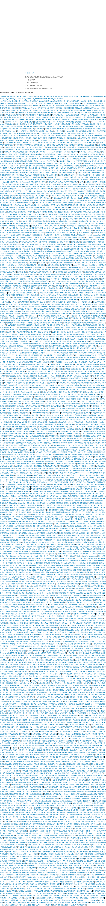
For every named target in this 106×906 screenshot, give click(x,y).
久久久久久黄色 (40, 290)
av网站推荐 (81, 464)
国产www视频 (35, 678)
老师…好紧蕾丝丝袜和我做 (95, 537)
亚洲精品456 (100, 385)
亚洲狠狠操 (98, 135)
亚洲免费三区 (34, 731)
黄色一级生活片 (97, 189)
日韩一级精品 (39, 103)
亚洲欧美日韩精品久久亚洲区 (25, 588)
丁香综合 (3, 729)
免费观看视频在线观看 (29, 422)
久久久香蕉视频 (85, 584)
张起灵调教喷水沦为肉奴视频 (74, 129)
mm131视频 (16, 223)
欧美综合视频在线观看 (45, 524)
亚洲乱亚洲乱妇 (51, 464)
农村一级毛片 (25, 387)
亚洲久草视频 (77, 286)
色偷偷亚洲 (72, 339)
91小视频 (20, 623)
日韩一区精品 (4, 858)
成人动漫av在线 (78, 371)
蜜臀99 (22, 311)
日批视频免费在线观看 (12, 581)
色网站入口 (79, 108)
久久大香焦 (29, 549)
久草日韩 (102, 299)
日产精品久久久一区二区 (26, 655)
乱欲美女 (16, 129)
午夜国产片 (19, 808)
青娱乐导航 (66, 496)
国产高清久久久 (97, 628)
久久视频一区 (85, 115)
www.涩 (41, 634)
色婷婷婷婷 (95, 498)
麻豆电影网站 (14, 343)
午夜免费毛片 (95, 729)
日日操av (16, 228)
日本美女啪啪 (100, 877)
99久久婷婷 (37, 392)
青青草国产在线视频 (45, 498)
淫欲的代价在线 (22, 459)
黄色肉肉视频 (22, 263)
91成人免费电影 (75, 798)
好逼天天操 (67, 103)
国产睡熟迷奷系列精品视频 (52, 112)
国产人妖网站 (63, 223)
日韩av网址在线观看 (63, 239)
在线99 (66, 597)
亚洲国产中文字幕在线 (65, 736)
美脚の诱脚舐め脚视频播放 (22, 286)
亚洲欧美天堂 (35, 295)
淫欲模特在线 (52, 736)
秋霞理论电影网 (29, 674)
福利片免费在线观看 (66, 297)
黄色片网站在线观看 (54, 135)
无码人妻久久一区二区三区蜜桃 (13, 535)
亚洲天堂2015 (26, 821)
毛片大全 (24, 581)
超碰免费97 (29, 634)
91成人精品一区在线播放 (91, 212)
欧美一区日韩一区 (79, 888)
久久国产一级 (37, 628)
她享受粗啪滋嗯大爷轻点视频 (61, 484)
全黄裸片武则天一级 (94, 133)
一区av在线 (29, 667)
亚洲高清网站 (28, 163)
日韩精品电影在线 (71, 327)
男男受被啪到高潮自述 (84, 380)
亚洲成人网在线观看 (89, 318)
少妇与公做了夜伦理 (44, 332)
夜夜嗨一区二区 (76, 399)
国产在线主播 (57, 362)
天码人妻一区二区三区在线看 (67, 380)
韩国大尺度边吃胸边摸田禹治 (37, 135)
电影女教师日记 (90, 884)
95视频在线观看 (38, 517)
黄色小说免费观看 (33, 269)
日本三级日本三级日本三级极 (28, 468)
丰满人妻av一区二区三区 (73, 477)
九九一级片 (35, 450)
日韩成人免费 (81, 789)
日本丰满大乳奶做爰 (18, 390)
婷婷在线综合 (58, 745)
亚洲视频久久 (78, 274)
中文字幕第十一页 (10, 766)
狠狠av (64, 135)
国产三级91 (56, 570)
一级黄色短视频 (16, 722)
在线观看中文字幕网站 (38, 182)
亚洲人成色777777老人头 (69, 450)
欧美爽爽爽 (95, 584)
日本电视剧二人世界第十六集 (85, 175)
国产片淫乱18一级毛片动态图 (37, 258)
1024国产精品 (61, 154)
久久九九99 (71, 805)
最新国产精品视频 (81, 886)
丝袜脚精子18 (21, 269)
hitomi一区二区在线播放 (74, 325)
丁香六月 (81, 392)
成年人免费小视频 (81, 149)
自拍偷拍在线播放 (20, 815)
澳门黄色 (11, 267)
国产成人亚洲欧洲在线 (88, 267)
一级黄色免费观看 (19, 380)
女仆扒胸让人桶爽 (89, 491)
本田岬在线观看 (34, 743)
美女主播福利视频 (42, 761)
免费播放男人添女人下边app (90, 283)
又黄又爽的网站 (19, 634)
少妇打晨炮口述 (79, 551)
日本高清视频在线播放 (21, 671)
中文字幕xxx (88, 833)
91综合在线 (43, 293)
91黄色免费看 (41, 805)
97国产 (2, 145)
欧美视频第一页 (25, 341)
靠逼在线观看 (51, 567)
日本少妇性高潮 (85, 496)
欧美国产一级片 (46, 711)
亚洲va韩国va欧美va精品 (91, 369)
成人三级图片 (49, 124)
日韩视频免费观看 (41, 179)
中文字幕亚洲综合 (6, 357)
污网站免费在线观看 (42, 339)
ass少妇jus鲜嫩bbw (36, 671)
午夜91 (74, 228)
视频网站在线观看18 (45, 256)
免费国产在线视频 (73, 584)
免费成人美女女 (81, 544)
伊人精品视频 (97, 219)
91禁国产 (98, 193)
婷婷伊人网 (97, 320)
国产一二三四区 (19, 757)
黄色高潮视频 (50, 512)
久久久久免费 (83, 223)
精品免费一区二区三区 (95, 503)
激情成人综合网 (5, 496)
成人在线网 (99, 459)
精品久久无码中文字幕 (86, 567)
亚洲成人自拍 (21, 293)
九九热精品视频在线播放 (89, 260)
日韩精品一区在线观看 (53, 637)
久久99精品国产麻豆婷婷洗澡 (70, 413)
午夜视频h (23, 279)
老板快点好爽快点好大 (11, 438)
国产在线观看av (24, 251)
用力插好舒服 (25, 618)
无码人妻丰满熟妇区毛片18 (47, 669)
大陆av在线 (6, 653)
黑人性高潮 (71, 724)
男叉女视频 (42, 664)
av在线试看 (100, 242)
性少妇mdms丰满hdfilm (52, 634)
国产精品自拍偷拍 (6, 551)
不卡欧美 (53, 554)
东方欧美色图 (91, 427)
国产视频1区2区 (23, 447)
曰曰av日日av (31, 503)
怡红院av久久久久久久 (89, 821)
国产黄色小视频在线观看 (87, 611)
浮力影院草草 (59, 667)
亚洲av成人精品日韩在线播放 (40, 544)
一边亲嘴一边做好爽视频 (62, 235)
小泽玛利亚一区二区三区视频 (41, 821)
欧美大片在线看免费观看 (89, 249)
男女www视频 (21, 112)
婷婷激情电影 (101, 124)
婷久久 (44, 473)
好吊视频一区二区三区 (82, 122)
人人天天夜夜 (51, 503)
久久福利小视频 (59, 244)
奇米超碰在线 (35, 373)
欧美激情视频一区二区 (88, 436)
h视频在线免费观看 (90, 323)
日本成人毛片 (89, 392)
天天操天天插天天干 (70, 163)
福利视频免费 (85, 413)
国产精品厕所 (31, 410)
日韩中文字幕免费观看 (58, 544)
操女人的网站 (76, 466)
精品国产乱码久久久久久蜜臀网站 (29, 209)
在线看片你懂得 (99, 757)
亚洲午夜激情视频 (69, 440)
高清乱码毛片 (91, 482)
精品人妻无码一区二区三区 (31, 235)
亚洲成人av (47, 888)
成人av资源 (60, 205)
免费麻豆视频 (41, 838)
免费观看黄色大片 (83, 221)
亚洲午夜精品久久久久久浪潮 (61, 237)
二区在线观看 (101, 318)
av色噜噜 (30, 590)
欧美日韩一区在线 (34, 558)
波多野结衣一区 (95, 286)
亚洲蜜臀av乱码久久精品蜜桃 (29, 253)
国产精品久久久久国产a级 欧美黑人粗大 (60, 117)
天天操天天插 (83, 177)
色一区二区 (99, 614)
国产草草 (103, 498)
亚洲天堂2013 (82, 327)
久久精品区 (9, 634)
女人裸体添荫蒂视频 (43, 159)
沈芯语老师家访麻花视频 (84, 507)
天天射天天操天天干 (61, 401)
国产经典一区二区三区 (74, 376)
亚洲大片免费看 (93, 669)
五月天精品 (26, 288)
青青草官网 (29, 207)
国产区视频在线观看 (18, 274)
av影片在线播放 (68, 126)
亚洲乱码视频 (75, 383)
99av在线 (88, 168)
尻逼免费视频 (11, 184)
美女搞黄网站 (14, 173)
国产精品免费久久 (23, 131)
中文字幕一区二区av (85, 200)
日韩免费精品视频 (66, 595)
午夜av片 (70, 888)
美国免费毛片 (25, 450)
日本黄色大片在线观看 (67, 817)
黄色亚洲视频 (54, 754)
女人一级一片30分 (33, 556)
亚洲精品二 (19, 466)
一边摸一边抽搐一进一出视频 (94, 334)
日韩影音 (8, 489)
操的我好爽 (87, 805)
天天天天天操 (51, 152)
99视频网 (11, 119)
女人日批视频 (65, 313)
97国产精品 (39, 519)
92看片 (55, 318)
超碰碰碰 (52, 648)
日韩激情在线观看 (53, 510)
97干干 (43, 798)
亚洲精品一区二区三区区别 (65, 108)
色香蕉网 (14, 468)
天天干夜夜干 (84, 521)
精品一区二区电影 (94, 161)
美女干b (52, 108)
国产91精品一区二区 (47, 269)
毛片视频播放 (86, 376)
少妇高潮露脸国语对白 (13, 233)
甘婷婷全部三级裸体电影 (92, 648)
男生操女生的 (77, 320)
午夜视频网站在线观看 (51, 166)
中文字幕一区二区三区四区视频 (71, 681)
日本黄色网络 (14, 473)
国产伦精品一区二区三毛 (63, 253)
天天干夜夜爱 (15, 387)
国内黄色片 (52, 422)
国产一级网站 (79, 355)
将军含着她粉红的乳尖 (7, 588)
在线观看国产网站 (19, 138)
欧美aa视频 (43, 101)
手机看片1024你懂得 (9, 269)
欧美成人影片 (51, 824)
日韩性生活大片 (93, 394)
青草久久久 (13, 565)
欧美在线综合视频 (20, 420)
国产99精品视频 (65, 655)
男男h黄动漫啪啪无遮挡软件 (82, 572)
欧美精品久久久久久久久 (58, 142)
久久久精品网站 (91, 752)
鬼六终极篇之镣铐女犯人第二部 (61, 159)
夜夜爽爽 (8, 223)
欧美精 (93, 533)
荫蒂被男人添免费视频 (31, 535)
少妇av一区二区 (36, 893)
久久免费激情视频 (100, 736)
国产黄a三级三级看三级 (87, 401)
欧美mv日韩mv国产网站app (90, 824)
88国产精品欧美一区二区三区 (62, 184)
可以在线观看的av (56, 283)
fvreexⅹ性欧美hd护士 (88, 343)
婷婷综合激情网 (77, 454)
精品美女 (86, 399)
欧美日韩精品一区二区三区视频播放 (22, 126)
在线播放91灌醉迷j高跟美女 (14, 219)
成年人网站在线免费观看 (51, 149)
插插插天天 (82, 715)
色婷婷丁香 (39, 540)
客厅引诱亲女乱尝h (14, 664)
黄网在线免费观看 (16, 249)
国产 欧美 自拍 (73, 193)
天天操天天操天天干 (70, 200)
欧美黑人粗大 (75, 496)
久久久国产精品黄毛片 (71, 209)
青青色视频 (14, 500)
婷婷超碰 (81, 858)
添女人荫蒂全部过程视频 (84, 131)
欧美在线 (32, 597)
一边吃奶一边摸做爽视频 (48, 447)
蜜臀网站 (13, 477)
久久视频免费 (49, 371)
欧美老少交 (68, 503)
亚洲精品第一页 (76, 318)
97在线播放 (53, 380)
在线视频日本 (76, 773)
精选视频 (18, 105)
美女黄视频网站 (36, 734)
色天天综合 (47, 304)
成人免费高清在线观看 (18, 877)
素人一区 (89, 263)
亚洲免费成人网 (79, 385)
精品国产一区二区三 (77, 731)
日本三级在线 (24, 718)
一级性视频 (4, 177)
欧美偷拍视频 (58, 320)
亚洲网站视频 (39, 129)
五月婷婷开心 (73, 191)
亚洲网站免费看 (74, 140)
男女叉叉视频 (31, 443)
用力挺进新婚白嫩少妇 (70, 641)
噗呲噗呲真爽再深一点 (86, 290)
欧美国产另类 (17, 288)
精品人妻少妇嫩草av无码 (8, 336)
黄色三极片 (72, 905)
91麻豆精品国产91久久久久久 (39, 641)
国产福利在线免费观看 (47, 189)
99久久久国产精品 (40, 110)
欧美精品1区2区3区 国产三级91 (66, 251)
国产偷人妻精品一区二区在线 (9, 313)
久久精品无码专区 (65, 614)
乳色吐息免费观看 (22, 230)
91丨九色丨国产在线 (42, 156)
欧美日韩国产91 (66, 304)
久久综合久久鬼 (75, 431)
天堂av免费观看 (62, 295)
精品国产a (41, 233)
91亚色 (12, 778)
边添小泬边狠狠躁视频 (89, 103)
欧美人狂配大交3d (10, 514)
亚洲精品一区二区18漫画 (79, 179)
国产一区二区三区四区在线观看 (18, 641)
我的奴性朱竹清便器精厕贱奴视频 (58, 346)
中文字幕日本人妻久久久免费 (15, 754)
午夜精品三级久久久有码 (35, 773)
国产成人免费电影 (32, 406)
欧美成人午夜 (52, 258)
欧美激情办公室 (57, 323)
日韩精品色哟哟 (33, 279)
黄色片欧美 (94, 198)
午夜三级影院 (24, 313)
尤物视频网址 (66, 119)
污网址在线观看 (29, 452)
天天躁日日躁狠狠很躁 (44, 184)
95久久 (51, 600)
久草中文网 (49, 632)
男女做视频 (65, 207)
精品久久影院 (101, 671)
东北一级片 (43, 302)
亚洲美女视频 (66, 648)
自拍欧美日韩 (20, 140)
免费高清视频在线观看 (43, 630)
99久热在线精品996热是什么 (79, 468)
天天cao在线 (55, 376)
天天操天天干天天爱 (55, 727)
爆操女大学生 (29, 360)
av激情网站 (54, 628)
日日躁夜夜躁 (4, 905)
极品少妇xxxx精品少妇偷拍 (67, 173)
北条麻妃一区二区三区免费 (85, 602)
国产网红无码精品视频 (23, 729)
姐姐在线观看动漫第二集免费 (58, 203)
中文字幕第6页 (94, 655)
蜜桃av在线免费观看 (28, 281)
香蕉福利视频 (38, 856)
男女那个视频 (8, 757)
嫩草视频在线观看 (39, 177)
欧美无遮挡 (70, 258)
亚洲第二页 (62, 258)
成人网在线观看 (8, 893)
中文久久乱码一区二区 (15, 364)
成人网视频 (35, 355)
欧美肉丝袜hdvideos (62, 898)
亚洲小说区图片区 (23, 512)
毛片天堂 (44, 193)
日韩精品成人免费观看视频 (63, 371)
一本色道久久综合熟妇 (30, 357)
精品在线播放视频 (40, 122)
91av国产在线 (49, 219)
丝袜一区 (96, 621)
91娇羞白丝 (96, 750)
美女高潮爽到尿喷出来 (50, 276)
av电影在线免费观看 (53, 840)
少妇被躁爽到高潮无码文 (13, 470)
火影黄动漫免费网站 (53, 265)
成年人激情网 (83, 655)
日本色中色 (30, 212)
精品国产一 (99, 401)
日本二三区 (67, 302)
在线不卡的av (59, 517)
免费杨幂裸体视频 (78, 119)
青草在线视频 (31, 630)
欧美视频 (19, 177)
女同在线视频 (21, 484)
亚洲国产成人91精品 (37, 875)
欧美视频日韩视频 (21, 427)
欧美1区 (81, 182)
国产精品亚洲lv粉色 (60, 269)
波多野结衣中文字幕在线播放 (40, 413)
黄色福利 (58, 207)
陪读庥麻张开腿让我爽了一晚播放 (69, 433)
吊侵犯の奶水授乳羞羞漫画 (61, 198)
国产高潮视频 (87, 681)
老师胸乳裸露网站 (74, 269)
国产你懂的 (89, 574)
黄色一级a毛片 (79, 884)
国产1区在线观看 (42, 600)
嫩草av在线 (74, 288)
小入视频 (46, 283)
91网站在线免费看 (64, 318)
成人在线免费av (76, 198)
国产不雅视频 (49, 103)
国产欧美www (85, 431)
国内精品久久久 (28, 110)
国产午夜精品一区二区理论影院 (62, 415)
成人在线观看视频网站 (48, 154)
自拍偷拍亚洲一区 (71, 226)
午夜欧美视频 (49, 517)
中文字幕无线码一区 (80, 694)
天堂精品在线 (9, 124)
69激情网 (78, 882)
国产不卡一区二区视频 (57, 196)
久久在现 (64, 634)
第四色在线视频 (73, 295)
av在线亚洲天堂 (46, 602)
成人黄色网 (31, 244)
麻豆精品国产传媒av (29, 216)
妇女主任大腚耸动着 (15, 299)
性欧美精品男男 (20, 547)
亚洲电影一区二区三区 (22, 544)
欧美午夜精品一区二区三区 (47, 138)
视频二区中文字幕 (56, 870)
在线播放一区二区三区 (93, 868)
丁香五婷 (77, 519)
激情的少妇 (69, 274)
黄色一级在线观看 (88, 625)
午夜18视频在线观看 (91, 422)
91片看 (53, 334)
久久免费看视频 (38, 166)
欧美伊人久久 (38, 833)
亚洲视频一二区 (26, 223)
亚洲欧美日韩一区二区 (87, 614)
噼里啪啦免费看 (97, 745)
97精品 (21, 334)
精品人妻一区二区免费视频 (90, 701)
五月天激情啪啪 (12, 212)
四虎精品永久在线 (67, 219)
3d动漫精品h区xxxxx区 (62, 494)
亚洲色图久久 (5, 500)
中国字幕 (60, 464)
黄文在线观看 (100, 775)
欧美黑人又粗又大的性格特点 (29, 817)
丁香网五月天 (17, 191)
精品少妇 (50, 163)
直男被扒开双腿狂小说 (11, 487)
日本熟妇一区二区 (66, 281)
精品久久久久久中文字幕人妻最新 (45, 812)
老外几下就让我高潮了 (34, 845)
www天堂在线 (7, 133)
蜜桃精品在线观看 (97, 269)
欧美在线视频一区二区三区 (92, 590)
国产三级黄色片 (92, 694)
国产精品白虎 (45, 720)
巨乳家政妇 (76, 614)
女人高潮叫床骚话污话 (8, 464)
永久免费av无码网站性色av (83, 186)
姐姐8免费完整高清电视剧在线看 (90, 397)
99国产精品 (98, 433)
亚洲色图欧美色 (10, 556)
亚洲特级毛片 (96, 761)
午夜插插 (49, 690)
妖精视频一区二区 (85, 628)
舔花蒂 (58, 309)
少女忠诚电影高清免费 (69, 858)
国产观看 (74, 392)
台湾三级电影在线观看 (61, 482)
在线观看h (46, 676)
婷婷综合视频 (69, 149)
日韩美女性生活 (23, 304)
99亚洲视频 (49, 244)
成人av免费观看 (42, 422)
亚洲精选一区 (87, 233)
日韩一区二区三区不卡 (58, 429)
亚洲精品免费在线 (11, 655)
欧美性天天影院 (38, 819)
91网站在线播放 (41, 692)
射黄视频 (4, 161)
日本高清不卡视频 (95, 646)
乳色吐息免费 (16, 297)
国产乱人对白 (61, 325)
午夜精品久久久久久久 (32, 189)
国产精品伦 (31, 496)
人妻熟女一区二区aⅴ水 (40, 766)
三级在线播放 (82, 353)
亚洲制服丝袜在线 (40, 207)
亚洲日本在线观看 (43, 216)
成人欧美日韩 (97, 186)
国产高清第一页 (22, 711)
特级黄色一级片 (5, 387)
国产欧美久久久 (87, 302)
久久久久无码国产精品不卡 (17, 715)
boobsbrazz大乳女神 (90, 364)
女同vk (89, 715)
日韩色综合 (14, 748)
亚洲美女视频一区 (78, 595)
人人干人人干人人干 (18, 549)
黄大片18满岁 (8, 863)
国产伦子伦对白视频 (84, 173)
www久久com (40, 464)
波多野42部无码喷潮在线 (40, 729)
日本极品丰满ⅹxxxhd (92, 288)
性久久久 (14, 304)
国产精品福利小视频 (23, 295)
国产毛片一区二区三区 (23, 399)
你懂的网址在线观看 (56, 480)
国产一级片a (44, 727)
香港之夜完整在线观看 (37, 131)
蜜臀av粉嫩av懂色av (35, 768)
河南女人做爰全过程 (87, 135)
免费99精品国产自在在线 (91, 108)
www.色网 (90, 110)
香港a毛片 (74, 655)
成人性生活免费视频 (22, 149)
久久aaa (101, 142)
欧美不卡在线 (43, 748)
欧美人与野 (12, 293)
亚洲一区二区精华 (47, 306)
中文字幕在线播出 (64, 212)
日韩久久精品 (4, 341)
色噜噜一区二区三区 (41, 203)
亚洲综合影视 (24, 607)
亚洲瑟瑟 (24, 135)
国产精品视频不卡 (24, 637)
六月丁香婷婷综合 (29, 882)
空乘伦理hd (32, 159)
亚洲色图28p (97, 373)
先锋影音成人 (36, 611)
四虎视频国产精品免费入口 (28, 445)
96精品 (42, 743)
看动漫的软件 (18, 179)
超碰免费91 (49, 131)
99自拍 (80, 233)
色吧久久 (26, 348)
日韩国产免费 (61, 554)
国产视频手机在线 (44, 108)
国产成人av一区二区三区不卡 (17, 258)
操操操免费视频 (60, 549)
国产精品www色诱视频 (15, 452)
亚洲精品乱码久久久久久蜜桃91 (18, 276)
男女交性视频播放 (6, 159)
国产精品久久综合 (51, 759)
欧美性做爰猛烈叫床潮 (53, 565)
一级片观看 (79, 364)
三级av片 (53, 470)
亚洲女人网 (68, 517)
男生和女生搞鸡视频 (82, 632)
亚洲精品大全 (25, 424)
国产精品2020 (88, 293)
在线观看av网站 (46, 330)
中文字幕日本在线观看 (15, 861)
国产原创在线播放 (23, 457)
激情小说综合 (38, 360)
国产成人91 (47, 198)
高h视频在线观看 (96, 413)
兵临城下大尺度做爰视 (96, 586)
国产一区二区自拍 (87, 489)
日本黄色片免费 (97, 480)
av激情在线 (61, 156)
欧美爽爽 (11, 105)
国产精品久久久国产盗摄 (8, 112)
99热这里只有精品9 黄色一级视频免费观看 (73, 387)
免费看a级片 (4, 503)
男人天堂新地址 (19, 574)
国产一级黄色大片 (72, 177)
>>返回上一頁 (29, 73)
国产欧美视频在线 (13, 648)
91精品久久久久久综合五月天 (93, 743)
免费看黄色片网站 (50, 540)
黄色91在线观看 (69, 131)
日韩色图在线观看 (63, 750)
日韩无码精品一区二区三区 (54, 385)
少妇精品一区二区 (39, 170)
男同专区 (97, 230)
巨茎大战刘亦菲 (43, 438)
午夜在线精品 (25, 734)
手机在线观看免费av (77, 410)
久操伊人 (61, 734)
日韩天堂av (74, 729)
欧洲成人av (27, 475)
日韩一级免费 (56, 330)
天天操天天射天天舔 (46, 902)
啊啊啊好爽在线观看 (75, 662)
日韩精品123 (5, 789)
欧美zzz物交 (76, 484)
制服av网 (84, 383)
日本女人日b (44, 715)
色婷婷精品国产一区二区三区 (37, 537)
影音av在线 (8, 380)
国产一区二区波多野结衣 (91, 420)
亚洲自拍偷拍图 (71, 741)
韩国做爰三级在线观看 (71, 403)
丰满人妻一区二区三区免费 (59, 743)
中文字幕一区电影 (78, 293)
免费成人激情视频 (23, 142)
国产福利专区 (28, 177)
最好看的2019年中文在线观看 (16, 323)
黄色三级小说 (72, 394)
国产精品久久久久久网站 (93, 129)
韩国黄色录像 (94, 403)
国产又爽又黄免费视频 (14, 318)
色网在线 (7, 429)
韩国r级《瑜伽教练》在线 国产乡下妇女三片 (48, 764)
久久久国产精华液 (43, 410)
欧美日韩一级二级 (31, 140)
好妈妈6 (79, 678)
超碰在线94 (85, 265)
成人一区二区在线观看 (72, 879)
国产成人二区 (77, 304)
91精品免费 (10, 332)
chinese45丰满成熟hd (34, 237)
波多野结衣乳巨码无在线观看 (95, 281)
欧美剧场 (52, 309)
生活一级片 (3, 244)
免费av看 (27, 334)
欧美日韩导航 (14, 341)
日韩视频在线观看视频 (38, 399)
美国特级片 (15, 279)
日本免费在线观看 (32, 133)
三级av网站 (86, 658)
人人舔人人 (43, 383)
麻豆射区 (25, 249)
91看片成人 (3, 618)
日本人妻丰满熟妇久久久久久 (28, 256)
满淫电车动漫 (44, 450)
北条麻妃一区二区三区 (85, 699)
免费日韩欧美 (11, 711)
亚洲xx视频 (77, 166)
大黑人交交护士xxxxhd (98, 722)
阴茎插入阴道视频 (74, 436)
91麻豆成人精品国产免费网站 (76, 549)
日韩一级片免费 (13, 482)
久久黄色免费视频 (56, 438)
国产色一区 (12, 519)
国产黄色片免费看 (13, 842)
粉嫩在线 (96, 676)
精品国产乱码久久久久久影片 (29, 417)
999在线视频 (27, 611)
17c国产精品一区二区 (64, 669)
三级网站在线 (81, 447)
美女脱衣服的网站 (11, 683)
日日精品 (73, 524)
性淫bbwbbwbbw (62, 427)
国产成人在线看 (34, 685)
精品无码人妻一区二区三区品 (12, 353)
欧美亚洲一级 (73, 223)
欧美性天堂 (18, 124)
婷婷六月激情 (90, 105)
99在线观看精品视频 (28, 196)
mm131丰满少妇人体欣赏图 (49, 173)
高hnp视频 (64, 191)
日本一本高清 (37, 112)
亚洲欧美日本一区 (67, 110)
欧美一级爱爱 (82, 133)
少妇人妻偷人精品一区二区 (85, 339)
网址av (42, 355)
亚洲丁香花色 (32, 669)
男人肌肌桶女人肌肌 (91, 126)
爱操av (32, 385)
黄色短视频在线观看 (73, 101)
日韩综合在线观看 (43, 297)
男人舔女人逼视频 (44, 274)
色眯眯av (102, 422)
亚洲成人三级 (44, 366)
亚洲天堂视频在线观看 (14, 198)
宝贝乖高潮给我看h (16, 905)
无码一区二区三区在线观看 (56, 122)
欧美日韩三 (82, 191)
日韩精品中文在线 (9, 371)
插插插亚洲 (62, 835)
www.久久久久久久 (54, 119)
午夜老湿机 (92, 179)
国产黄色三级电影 (68, 632)
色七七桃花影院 (75, 207)
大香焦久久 (99, 838)
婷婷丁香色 (25, 101)
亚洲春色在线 (69, 660)
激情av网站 (97, 690)
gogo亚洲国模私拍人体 (7, 103)
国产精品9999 (82, 394)
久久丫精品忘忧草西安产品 (57, 101)
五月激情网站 (43, 380)
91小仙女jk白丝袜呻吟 (43, 323)
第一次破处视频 (69, 138)
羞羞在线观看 (13, 154)
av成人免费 (57, 632)
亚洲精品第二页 (36, 658)
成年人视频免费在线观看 (34, 283)
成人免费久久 (11, 729)
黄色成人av (35, 551)
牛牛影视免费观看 (80, 110)
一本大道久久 (21, 556)
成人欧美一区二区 (36, 480)
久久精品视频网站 (21, 526)
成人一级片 (38, 549)
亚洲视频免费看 (55, 410)
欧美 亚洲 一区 (90, 385)
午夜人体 (11, 316)
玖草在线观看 (10, 791)
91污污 (58, 648)
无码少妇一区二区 (41, 212)
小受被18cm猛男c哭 (93, 861)
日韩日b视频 (91, 524)
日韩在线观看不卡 (34, 711)
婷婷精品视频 (21, 325)
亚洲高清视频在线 (65, 533)
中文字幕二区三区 (11, 256)
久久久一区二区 (76, 688)
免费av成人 (13, 856)
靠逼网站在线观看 (24, 226)
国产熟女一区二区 (62, 152)
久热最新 (86, 454)
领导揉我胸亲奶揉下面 (91, 119)
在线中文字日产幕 (13, 237)
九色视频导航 (92, 309)
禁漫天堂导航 (58, 272)
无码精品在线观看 (68, 364)
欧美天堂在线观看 (98, 810)
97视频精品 (49, 355)
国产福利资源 (76, 103)
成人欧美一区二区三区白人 (36, 810)
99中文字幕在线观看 (13, 701)
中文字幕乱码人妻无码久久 (24, 145)
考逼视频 (96, 233)
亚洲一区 (25, 542)
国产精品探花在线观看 (40, 221)
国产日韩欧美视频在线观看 (72, 683)
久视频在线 (29, 267)
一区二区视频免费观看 (10, 570)
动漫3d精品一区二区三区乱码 (13, 122)
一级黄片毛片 (40, 713)
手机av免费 (41, 616)
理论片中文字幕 (43, 142)
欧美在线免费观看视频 (7, 175)
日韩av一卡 (41, 565)
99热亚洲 (88, 551)
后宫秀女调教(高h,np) (41, 604)
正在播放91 (83, 664)
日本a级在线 (43, 369)
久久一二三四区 (37, 223)
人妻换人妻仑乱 (52, 390)
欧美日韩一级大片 (84, 708)
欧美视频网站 (81, 905)
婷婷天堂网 (27, 905)
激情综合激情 (76, 302)
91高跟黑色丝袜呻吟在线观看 (36, 325)
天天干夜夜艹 (7, 771)
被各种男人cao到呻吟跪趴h (94, 366)
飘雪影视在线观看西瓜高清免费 (58, 431)
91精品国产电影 (91, 768)
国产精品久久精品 (75, 625)
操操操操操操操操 (19, 593)
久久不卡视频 (5, 126)
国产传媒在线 (9, 145)
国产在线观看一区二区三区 (43, 397)
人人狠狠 (29, 653)
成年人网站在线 (96, 535)
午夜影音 (10, 454)
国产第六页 (67, 748)
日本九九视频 (14, 607)
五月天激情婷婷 (86, 630)
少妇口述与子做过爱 (22, 480)
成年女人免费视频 (6, 597)
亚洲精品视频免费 (67, 884)
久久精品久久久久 (64, 383)
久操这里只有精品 (91, 330)
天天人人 (8, 297)
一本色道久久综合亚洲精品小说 (10, 101)
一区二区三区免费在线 (90, 196)
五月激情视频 (76, 445)
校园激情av (25, 233)
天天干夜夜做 (71, 170)
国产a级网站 (52, 369)
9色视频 (86, 286)
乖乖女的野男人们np (66, 754)
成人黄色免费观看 (51, 528)
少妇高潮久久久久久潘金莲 (83, 219)
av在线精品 (11, 849)
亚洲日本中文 (46, 168)
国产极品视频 (28, 122)
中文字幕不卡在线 (71, 133)
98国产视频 (33, 759)
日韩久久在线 (58, 163)
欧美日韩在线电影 (17, 186)
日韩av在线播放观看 (58, 588)
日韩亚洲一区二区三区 (10, 646)
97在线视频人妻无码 (40, 653)
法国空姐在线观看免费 (16, 584)
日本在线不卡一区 (88, 838)
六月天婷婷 (47, 475)
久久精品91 (22, 496)
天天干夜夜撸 (41, 533)
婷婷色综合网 (12, 736)
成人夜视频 (33, 664)
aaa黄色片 (24, 306)
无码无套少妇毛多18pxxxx (17, 577)
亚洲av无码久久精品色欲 (79, 309)
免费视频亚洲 (27, 628)
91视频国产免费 (42, 868)
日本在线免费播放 (32, 336)
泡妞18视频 (90, 888)
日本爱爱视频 (41, 507)
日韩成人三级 (55, 681)
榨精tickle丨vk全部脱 (42, 281)
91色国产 (7, 877)
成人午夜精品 (65, 309)
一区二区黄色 (74, 112)
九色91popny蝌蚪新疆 (27, 290)
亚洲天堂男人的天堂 (20, 505)
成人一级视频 (31, 577)
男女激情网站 (35, 602)
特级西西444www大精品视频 (40, 487)
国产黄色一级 (4, 868)
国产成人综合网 (43, 884)
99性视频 (14, 397)
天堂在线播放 (20, 156)
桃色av (73, 161)
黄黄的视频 (34, 288)
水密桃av (64, 332)
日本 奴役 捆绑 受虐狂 (83, 480)
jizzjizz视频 (91, 544)
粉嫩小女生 (61, 360)
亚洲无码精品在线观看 (90, 325)
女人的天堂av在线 (91, 794)
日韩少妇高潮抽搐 (43, 526)
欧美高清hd (73, 353)
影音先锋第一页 (44, 246)
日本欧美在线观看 (67, 551)
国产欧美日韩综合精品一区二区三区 (73, 230)
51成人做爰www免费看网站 (84, 373)
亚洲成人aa (93, 540)
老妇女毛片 (71, 854)
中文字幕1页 (68, 286)
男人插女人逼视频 (29, 117)
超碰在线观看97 (88, 184)
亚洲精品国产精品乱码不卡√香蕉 (89, 239)
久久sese (66, 794)
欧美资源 (83, 826)
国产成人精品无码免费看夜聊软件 (45, 239)
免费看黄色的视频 (88, 882)
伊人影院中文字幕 (37, 491)
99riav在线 (76, 253)
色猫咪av (54, 299)
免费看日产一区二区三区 (92, 579)
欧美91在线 (71, 350)
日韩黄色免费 (4, 900)
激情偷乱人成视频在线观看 (71, 283)
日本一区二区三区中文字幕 (46, 205)
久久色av (98, 766)
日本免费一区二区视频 (60, 611)
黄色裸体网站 (34, 173)
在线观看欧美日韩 (94, 154)
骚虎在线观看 (84, 403)
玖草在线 (43, 152)
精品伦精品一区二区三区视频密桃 (52, 209)
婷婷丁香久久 (58, 200)
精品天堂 (38, 415)
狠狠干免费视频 (61, 350)
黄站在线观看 (77, 184)
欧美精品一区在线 (88, 166)
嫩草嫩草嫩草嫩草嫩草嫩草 (26, 521)
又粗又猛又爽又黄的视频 (83, 852)
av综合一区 (56, 397)
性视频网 (86, 662)
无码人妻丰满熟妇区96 (74, 142)
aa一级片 (100, 221)
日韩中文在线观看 (65, 466)
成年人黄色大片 (68, 861)
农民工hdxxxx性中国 (86, 306)
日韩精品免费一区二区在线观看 (18, 385)
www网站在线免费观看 (30, 369)
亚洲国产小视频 (89, 272)
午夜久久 (97, 588)
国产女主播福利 (69, 852)
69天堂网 (103, 420)
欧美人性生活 (81, 429)
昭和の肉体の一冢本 (10, 383)
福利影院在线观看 (36, 457)
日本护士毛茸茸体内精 (47, 253)
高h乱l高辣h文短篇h (34, 193)
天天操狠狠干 (72, 452)
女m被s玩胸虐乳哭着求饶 (62, 454)
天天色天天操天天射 (9, 362)
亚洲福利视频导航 (50, 360)
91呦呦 (83, 868)
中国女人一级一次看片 (73, 530)
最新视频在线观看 (30, 115)
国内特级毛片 (24, 473)
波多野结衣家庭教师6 (14, 350)
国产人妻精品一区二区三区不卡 (33, 124)
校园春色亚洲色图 (37, 477)
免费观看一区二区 (81, 203)
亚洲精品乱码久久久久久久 (71, 766)
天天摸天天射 (41, 503)
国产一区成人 (10, 480)
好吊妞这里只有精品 (78, 237)
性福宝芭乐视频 (30, 761)
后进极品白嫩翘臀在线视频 (69, 787)
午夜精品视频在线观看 (10, 604)
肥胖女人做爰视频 (67, 840)
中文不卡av (8, 228)
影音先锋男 (69, 588)
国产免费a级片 (50, 713)
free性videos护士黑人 (40, 191)
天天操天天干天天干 (46, 353)
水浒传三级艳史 (65, 445)
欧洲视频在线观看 (34, 154)
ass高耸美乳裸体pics (71, 563)
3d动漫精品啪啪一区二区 (29, 246)
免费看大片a (26, 105)
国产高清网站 (41, 828)
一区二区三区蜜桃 (37, 618)
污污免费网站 (90, 193)
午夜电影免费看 (75, 260)
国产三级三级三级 (29, 198)
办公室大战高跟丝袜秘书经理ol (31, 741)
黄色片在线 (54, 487)
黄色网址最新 (49, 424)
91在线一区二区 (68, 828)
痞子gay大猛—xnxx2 (42, 196)
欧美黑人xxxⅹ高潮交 (88, 466)
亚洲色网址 (87, 163)
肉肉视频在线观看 (11, 263)
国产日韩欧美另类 (52, 290)
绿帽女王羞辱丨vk (9, 833)
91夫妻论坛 (24, 842)
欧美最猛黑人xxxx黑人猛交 (51, 249)
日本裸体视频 (12, 524)
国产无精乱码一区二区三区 (47, 140)
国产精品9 (91, 149)
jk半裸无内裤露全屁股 (73, 343)
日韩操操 (102, 325)
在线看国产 (93, 399)
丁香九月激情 (64, 420)
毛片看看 (34, 332)
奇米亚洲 (7, 373)
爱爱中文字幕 (43, 242)
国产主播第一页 (53, 242)
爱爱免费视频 (24, 302)
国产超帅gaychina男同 (18, 590)
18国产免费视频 (73, 685)
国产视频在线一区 (56, 496)
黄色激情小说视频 (74, 267)
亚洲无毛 (23, 237)
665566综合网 (51, 147)
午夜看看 (56, 279)
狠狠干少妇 (12, 870)
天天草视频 (90, 237)
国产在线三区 (67, 320)
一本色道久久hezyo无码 (87, 390)
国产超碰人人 (74, 346)
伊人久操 (45, 480)
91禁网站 (81, 147)
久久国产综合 (41, 699)
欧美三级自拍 (54, 849)
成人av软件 (77, 265)
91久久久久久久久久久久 (19, 743)
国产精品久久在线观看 (49, 378)
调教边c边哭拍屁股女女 (50, 741)
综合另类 (28, 380)
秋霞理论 (51, 748)
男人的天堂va (64, 833)
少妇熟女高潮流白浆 (51, 500)
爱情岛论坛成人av (100, 306)
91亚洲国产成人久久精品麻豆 (73, 727)
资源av (37, 623)
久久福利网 (48, 491)
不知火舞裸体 (44, 900)
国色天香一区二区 (32, 138)
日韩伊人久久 (23, 768)
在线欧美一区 (21, 272)
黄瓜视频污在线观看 (34, 505)
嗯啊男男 (16, 528)
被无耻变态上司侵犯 (54, 179)
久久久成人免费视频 (84, 761)
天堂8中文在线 (88, 320)
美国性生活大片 (15, 221)
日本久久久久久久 (73, 554)
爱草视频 (81, 193)
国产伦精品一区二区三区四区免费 (21, 214)
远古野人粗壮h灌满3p (7, 466)
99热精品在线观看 (75, 863)
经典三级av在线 (62, 267)
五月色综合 (15, 290)
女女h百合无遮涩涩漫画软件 (22, 408)
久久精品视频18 (15, 868)
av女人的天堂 (48, 320)
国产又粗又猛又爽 (44, 336)
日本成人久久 (62, 651)
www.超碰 (3, 662)
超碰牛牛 (98, 237)
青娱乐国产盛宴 (26, 221)
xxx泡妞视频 (100, 390)
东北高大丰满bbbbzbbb (8, 309)
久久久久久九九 (19, 205)
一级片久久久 (48, 226)
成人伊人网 (18, 731)
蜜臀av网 (47, 563)
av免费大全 (68, 845)
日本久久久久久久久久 (43, 588)
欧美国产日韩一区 (63, 593)
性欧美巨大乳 (17, 745)
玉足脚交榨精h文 (84, 299)
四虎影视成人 (69, 882)
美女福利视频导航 (14, 805)
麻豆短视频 (22, 212)
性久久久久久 (86, 734)
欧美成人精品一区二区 (72, 630)
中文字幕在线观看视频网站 (57, 417)
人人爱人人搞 (14, 302)
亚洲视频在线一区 (91, 731)
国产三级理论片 (100, 355)
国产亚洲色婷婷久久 (35, 304)
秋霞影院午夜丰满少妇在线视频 (81, 494)
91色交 (97, 105)
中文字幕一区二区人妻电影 (55, 577)
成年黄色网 (35, 900)
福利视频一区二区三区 (43, 230)
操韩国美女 (32, 526)
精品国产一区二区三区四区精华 (36, 510)
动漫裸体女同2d (50, 251)
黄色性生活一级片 (98, 168)
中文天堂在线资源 (31, 205)
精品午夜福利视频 (30, 186)
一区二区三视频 (54, 450)
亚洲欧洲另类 (98, 207)
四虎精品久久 (20, 849)
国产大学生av (55, 413)
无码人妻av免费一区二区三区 (55, 177)
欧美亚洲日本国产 (6, 260)
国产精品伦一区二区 (45, 133)
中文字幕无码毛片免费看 (46, 607)
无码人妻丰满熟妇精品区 (46, 357)
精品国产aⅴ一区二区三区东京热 (55, 170)
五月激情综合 (10, 875)
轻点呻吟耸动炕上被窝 (70, 362)
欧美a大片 (64, 625)
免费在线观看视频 (36, 276)
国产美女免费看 (85, 547)
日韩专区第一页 (39, 632)
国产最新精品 (57, 794)
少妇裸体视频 (67, 676)
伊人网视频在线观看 (55, 766)
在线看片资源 (52, 212)
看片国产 (93, 221)
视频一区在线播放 (65, 392)
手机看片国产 (12, 433)
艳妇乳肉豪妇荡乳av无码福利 (39, 554)
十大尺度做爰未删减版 (7, 149)
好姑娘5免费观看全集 (59, 888)
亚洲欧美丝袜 (27, 170)
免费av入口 (53, 156)
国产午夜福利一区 (40, 145)
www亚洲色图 (42, 263)
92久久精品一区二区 (48, 105)
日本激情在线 (11, 623)
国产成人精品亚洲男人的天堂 (75, 378)
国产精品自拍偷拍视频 (85, 246)
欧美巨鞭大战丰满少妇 (50, 466)
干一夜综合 (93, 554)
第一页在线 (9, 697)
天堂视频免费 (4, 249)
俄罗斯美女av (21, 346)
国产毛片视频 (18, 163)
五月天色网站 (23, 533)
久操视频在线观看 (29, 415)
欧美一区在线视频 (55, 761)
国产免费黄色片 (68, 186)
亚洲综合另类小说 (78, 330)
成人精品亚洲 (38, 861)
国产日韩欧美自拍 (42, 403)
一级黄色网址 (19, 267)
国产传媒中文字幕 (92, 711)
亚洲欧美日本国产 (29, 403)
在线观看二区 (63, 175)
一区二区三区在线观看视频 (90, 863)
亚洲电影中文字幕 (6, 798)
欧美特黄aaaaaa (49, 214)
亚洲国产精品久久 (93, 191)
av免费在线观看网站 (11, 838)
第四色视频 (66, 179)
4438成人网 (4, 512)
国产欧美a (26, 299)
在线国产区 (83, 346)
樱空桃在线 (12, 810)
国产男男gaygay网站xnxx (28, 108)
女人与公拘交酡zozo (57, 341)
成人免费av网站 (100, 339)
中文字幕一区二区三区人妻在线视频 (86, 276)
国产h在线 (73, 597)
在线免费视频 (79, 577)
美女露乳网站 (70, 544)
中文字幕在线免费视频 (43, 796)
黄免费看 (14, 392)
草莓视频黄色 (64, 798)
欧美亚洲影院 (77, 542)
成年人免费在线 (5, 392)
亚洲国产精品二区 (72, 290)
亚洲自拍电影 (34, 302)
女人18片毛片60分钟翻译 (28, 482)
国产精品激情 (97, 408)
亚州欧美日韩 (44, 754)
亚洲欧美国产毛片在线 (27, 129)
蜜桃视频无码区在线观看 (52, 443)
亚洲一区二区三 (15, 166)
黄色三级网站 (73, 692)
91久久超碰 (75, 796)
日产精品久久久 (63, 390)
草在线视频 (76, 720)
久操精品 (32, 230)
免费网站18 (97, 570)
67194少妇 (84, 253)
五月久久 (27, 219)
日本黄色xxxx (62, 768)
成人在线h (17, 135)
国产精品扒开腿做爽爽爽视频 (13, 115)
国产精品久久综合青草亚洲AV (58, 221)
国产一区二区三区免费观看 (34, 888)
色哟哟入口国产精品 (12, 253)
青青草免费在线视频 (39, 824)
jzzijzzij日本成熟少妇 (90, 415)
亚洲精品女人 (71, 616)
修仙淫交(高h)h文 (97, 406)
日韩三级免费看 (38, 214)
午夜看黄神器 (51, 609)
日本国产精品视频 (17, 373)
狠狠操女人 (45, 648)
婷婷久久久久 (42, 872)
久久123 (30, 112)
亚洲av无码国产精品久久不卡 (73, 272)
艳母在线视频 (64, 279)
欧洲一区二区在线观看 (56, 526)
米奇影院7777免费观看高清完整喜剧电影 (33, 228)
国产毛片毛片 (84, 554)
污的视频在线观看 (9, 443)
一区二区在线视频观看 (72, 115)
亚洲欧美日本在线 (100, 101)
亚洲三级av (9, 505)
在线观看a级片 (71, 429)
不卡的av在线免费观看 (71, 357)
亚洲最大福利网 (90, 147)
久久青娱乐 (57, 856)
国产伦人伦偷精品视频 (89, 159)
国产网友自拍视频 (27, 461)
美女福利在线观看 (32, 293)
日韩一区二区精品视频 (71, 609)
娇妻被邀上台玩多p (33, 330)
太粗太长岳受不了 (7, 205)
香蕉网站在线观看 (40, 163)
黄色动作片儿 (35, 105)
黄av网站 (60, 609)
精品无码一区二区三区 (12, 281)
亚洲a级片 (78, 556)
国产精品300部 (74, 664)
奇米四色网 (50, 664)
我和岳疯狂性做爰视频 (95, 353)
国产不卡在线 (86, 773)
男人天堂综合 (56, 304)
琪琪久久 (84, 519)
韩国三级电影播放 (38, 500)
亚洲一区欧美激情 (79, 244)
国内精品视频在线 (77, 212)
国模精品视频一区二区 (83, 771)
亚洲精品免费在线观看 (28, 805)
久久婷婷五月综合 (58, 115)
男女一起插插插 (23, 865)
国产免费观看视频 (70, 348)
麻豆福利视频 (96, 528)
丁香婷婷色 (67, 711)
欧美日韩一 (40, 484)
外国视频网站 (73, 152)
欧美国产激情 (44, 870)
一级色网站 (86, 198)
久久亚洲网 (49, 616)
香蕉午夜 (96, 182)
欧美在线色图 (88, 690)
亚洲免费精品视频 (18, 888)
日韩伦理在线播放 (60, 306)
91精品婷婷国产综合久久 (85, 360)
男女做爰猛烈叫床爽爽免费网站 (74, 334)
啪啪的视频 (48, 348)
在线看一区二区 (86, 530)
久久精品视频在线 (10, 142)
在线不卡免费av (29, 179)
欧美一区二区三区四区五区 (25, 519)
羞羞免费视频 (76, 159)
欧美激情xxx (87, 727)
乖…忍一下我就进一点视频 (83, 621)
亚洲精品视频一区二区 (56, 718)
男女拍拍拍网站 (47, 611)
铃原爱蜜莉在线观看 (62, 468)
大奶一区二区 (8, 135)
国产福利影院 (100, 147)
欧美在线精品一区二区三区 (97, 616)
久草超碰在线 (31, 877)
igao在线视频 (11, 325)
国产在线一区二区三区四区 (73, 369)
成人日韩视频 (99, 865)
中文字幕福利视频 (72, 182)
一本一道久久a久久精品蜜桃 (62, 722)
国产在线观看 (93, 468)
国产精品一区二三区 (41, 431)
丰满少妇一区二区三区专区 (48, 161)
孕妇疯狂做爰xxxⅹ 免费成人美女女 (27, 870)
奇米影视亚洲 (53, 297)
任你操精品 (21, 336)
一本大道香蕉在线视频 (71, 547)
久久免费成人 (82, 692)
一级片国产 (92, 671)
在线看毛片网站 (48, 286)
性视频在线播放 (25, 413)
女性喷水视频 (28, 466)
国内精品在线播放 (100, 246)
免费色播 (83, 205)
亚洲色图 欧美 (16, 616)
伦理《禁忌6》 (77, 124)
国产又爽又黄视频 (24, 602)
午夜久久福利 (38, 891)
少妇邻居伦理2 (20, 371)
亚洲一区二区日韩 (80, 754)
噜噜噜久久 (30, 697)
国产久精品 (98, 600)
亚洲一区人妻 (98, 507)
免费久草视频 (91, 336)
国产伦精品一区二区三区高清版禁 (90, 152)
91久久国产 (93, 560)
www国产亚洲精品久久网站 (71, 489)
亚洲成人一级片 (36, 378)
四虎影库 (7, 304)
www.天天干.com (96, 122)
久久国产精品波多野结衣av (87, 251)
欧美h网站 (46, 791)
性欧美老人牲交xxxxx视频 (18, 854)
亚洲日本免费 (51, 325)
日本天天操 (12, 177)
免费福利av (94, 265)
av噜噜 (36, 634)
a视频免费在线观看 (49, 893)
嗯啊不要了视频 (54, 729)
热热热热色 (66, 565)
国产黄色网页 (10, 140)
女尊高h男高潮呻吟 (67, 443)
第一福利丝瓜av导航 (23, 477)
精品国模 (21, 646)
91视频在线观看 (31, 699)
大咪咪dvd (46, 376)
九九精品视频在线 (93, 205)
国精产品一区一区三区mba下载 (14, 440)
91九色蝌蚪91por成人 (90, 556)
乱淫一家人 (77, 895)
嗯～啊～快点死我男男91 (84, 316)
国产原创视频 (35, 327)
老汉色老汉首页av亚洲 (17, 510)
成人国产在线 (50, 574)
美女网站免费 (52, 383)
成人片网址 (9, 731)
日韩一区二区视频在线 (64, 311)
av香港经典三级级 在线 (7, 283)
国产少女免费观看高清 (33, 572)
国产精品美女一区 (27, 632)
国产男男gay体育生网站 (25, 309)
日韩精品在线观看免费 (36, 459)
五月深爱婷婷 (60, 105)
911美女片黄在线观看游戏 (68, 168)
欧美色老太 (101, 170)
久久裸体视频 (93, 461)
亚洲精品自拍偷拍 (95, 177)
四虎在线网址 (74, 750)
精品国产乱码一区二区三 (64, 189)
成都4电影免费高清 (37, 219)
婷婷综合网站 (59, 327)
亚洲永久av (88, 182)
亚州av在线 (19, 475)
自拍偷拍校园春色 (90, 145)
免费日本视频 (23, 154)
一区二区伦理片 (48, 752)
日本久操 (60, 147)
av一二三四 (14, 507)
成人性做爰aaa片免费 (64, 623)
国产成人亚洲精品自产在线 (82, 189)
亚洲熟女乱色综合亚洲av (25, 431)
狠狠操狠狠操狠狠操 (57, 274)
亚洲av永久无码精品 (89, 124)
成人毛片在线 (100, 884)
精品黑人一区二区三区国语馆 (25, 119)
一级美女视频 (74, 279)
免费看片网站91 (70, 602)
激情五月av (102, 461)
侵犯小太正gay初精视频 (55, 228)
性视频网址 (4, 119)
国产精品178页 (80, 263)
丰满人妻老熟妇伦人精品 (46, 468)
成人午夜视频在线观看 (90, 142)
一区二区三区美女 (41, 697)
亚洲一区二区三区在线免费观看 (19, 320)
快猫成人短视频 (35, 299)
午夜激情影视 (35, 489)
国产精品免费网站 (16, 540)
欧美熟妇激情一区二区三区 (25, 103)
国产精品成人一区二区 (86, 362)
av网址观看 (66, 112)
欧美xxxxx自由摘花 (19, 133)
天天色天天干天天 (91, 216)
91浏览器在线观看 (53, 293)
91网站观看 (80, 854)
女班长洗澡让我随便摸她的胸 (75, 105)
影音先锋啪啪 (99, 500)
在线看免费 (67, 323)
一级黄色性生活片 (80, 117)
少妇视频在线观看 (63, 140)
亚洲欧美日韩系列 (74, 540)
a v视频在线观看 (40, 126)
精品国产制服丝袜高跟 (20, 159)
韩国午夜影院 (28, 364)
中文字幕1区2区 (59, 530)
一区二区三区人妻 (36, 639)
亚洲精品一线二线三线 (88, 311)
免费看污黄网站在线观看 (63, 124)
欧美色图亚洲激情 (79, 281)
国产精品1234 (32, 427)
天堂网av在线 (89, 355)
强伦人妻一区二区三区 (54, 126)
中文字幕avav (31, 547)
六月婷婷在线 (64, 815)
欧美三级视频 (62, 452)
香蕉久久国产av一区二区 (72, 701)
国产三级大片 (35, 341)
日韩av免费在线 (69, 366)
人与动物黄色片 (78, 216)
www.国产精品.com (38, 514)
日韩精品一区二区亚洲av (28, 579)
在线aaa (49, 186)
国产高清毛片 (62, 875)
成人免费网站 (46, 415)
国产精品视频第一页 (42, 496)
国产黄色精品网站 (31, 274)
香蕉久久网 (45, 595)
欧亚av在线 (68, 228)
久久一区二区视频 (46, 318)
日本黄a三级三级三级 (24, 514)
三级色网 (89, 676)
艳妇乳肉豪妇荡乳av (7, 475)
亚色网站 (71, 203)
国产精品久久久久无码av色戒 (75, 156)
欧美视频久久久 (50, 819)
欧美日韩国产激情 (66, 265)
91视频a (25, 694)
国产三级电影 (62, 299)
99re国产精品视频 (44, 316)
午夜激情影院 (100, 175)
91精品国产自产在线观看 (72, 498)
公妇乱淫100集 (79, 126)
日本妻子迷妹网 (41, 117)
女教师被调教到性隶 (71, 406)
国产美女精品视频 (78, 748)
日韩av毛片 (32, 750)
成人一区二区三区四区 (96, 223)
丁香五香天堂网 (81, 161)
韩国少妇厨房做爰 (89, 477)
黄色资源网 (4, 320)
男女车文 (64, 246)
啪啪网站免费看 (40, 655)
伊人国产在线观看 (42, 688)
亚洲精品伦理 (4, 327)
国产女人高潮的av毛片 (65, 276)
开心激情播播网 (46, 558)
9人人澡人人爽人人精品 (83, 138)
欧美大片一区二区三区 (70, 782)
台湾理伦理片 (52, 433)
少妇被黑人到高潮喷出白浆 (65, 263)
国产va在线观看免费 (32, 152)
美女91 (62, 149)
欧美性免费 (100, 311)
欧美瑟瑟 (6, 690)
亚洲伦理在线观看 (71, 718)
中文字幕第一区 (96, 226)
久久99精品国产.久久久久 (24, 175)
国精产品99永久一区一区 (74, 196)
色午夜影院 (22, 683)
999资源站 (59, 503)
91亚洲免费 (9, 239)
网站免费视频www (94, 387)
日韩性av (100, 618)
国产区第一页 (48, 459)
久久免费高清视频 (9, 230)
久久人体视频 (41, 186)
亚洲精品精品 (79, 422)
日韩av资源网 (88, 274)
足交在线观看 (45, 341)
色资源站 (60, 138)
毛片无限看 (82, 450)
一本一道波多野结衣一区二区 (12, 117)
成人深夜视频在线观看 (54, 440)
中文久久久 (8, 152)
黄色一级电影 (100, 464)
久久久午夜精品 (32, 683)
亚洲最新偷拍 (94, 454)
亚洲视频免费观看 (35, 694)
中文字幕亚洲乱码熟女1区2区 (54, 129)
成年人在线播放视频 (66, 166)
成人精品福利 (17, 357)
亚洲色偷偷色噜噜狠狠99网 (43, 362)
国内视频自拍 (34, 718)
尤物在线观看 (45, 334)
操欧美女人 (9, 394)
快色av (80, 163)
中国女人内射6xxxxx (56, 366)
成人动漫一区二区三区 (39, 586)
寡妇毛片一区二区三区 (56, 403)
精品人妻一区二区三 (53, 110)
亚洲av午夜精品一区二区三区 (95, 156)
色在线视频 (16, 741)
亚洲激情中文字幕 (80, 752)
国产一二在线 (92, 346)
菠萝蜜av (11, 378)
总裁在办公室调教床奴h (50, 392)
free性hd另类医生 (91, 618)
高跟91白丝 (39, 394)
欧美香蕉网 (91, 203)
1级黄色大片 (98, 362)
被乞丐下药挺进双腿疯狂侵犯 (48, 835)
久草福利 (74, 239)
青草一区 (81, 168)
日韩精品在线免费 (9, 567)
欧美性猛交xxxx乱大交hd (44, 597)
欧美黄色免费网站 (68, 757)
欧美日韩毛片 (34, 200)
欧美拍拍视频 (17, 560)
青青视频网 (93, 662)
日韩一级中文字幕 (50, 618)
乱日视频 (14, 209)
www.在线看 (93, 697)
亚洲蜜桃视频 (96, 852)
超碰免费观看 (25, 704)
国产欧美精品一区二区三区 (84, 757)
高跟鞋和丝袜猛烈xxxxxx (13, 216)
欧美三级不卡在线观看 (17, 789)
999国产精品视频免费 (44, 115)
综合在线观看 (35, 334)
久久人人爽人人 (48, 454)
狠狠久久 (97, 489)
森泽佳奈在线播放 (55, 688)
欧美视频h (71, 408)
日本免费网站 (86, 798)
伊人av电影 (94, 718)
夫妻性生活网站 (54, 778)
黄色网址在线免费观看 (41, 309)
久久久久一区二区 (36, 454)
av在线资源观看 (25, 343)
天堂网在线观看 (83, 641)
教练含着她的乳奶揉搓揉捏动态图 (38, 815)
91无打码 (72, 175)
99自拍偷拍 (89, 230)
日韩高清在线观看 (6, 741)
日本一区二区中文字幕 (97, 902)
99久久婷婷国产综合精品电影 (68, 715)
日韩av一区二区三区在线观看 (95, 514)
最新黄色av (17, 422)
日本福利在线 (24, 858)
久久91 (27, 658)
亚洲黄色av (58, 364)
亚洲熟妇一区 (74, 390)
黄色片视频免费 (29, 623)
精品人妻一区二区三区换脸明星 (77, 154)
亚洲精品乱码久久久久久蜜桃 (80, 313)
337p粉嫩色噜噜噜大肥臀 (25, 362)
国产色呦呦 (95, 798)
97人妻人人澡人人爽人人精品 (89, 209)
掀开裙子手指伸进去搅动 (30, 353)
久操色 (24, 785)
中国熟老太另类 (26, 166)
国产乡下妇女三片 (73, 306)
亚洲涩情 (99, 847)
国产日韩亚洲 (79, 833)
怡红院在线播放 (15, 196)
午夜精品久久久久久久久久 (29, 242)
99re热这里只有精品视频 (18, 330)
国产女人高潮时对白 (32, 849)
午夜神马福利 (66, 856)
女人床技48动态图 (86, 750)
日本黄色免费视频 (47, 235)
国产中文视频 (85, 140)
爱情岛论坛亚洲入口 (70, 147)
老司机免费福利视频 (61, 664)
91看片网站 (42, 440)
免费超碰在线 (95, 658)
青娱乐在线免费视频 (78, 214)
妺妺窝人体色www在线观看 (84, 440)
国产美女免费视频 (19, 152)
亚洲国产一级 (56, 230)
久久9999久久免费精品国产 (14, 360)
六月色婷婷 (84, 540)
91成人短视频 (84, 112)
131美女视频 (79, 145)
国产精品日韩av (67, 542)
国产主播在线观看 (49, 260)
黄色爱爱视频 (21, 410)
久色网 (7, 274)
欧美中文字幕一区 (9, 547)
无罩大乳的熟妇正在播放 (84, 408)
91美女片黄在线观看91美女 (17, 244)
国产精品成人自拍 (88, 445)
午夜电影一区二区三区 (85, 457)
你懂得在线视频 (15, 450)
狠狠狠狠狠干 (63, 662)
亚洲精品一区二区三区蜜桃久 (29, 366)
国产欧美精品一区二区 (63, 214)
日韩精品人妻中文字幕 (29, 616)
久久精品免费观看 (17, 429)
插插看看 (79, 491)
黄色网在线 (46, 658)
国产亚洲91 (97, 253)
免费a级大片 (38, 376)
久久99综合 (79, 805)
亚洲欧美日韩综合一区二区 (13, 110)
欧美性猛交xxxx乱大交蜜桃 (76, 332)
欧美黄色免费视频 (68, 519)
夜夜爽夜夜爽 (31, 484)
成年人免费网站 (59, 226)
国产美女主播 (30, 713)
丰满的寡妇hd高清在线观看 (43, 461)
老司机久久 (68, 572)
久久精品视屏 (54, 281)
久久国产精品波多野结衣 (16, 658)
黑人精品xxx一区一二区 (16, 189)
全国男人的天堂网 (84, 406)
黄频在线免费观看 (72, 893)
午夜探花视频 (68, 385)
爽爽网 (70, 216)
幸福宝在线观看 (90, 577)
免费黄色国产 (58, 103)
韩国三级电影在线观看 (49, 311)
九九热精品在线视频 (63, 574)
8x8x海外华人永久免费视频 (51, 505)
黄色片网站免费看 (42, 350)
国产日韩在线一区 (57, 563)
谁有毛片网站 (52, 653)
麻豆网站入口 (66, 330)
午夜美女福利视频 (49, 845)
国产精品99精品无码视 (66, 500)
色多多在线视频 (71, 900)
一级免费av (55, 336)
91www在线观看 (8, 671)
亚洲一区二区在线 (10, 761)
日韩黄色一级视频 (76, 639)
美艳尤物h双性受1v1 (45, 279)
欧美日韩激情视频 (9, 773)
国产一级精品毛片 (31, 440)
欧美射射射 (83, 357)
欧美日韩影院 (51, 399)
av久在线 (85, 646)
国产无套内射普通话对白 (35, 651)
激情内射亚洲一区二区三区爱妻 (20, 182)
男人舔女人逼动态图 (37, 251)
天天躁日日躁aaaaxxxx (63, 512)
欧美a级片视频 (12, 161)
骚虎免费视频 (58, 286)
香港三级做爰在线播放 (33, 311)
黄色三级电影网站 (87, 101)
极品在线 (28, 574)
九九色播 (62, 290)
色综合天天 (101, 323)
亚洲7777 (72, 491)
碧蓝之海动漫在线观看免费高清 (28, 161)
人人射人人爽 (80, 514)
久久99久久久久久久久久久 (25, 752)
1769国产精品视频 (36, 791)
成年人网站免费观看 (83, 348)
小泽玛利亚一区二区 (83, 872)
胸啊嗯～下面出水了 (47, 327)
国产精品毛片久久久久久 (53, 233)
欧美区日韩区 (4, 778)
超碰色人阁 (16, 840)
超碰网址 (60, 334)
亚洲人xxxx (32, 533)
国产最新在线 (93, 849)
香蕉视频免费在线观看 (88, 242)
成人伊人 (5, 819)
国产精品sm (102, 159)
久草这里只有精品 (53, 826)
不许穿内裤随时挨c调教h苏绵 (96, 473)
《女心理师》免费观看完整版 (76, 417)
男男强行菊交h (11, 295)
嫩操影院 (55, 808)
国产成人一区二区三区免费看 (40, 681)
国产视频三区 (88, 588)
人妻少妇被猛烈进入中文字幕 (41, 808)
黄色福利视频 (51, 145)
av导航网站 (59, 357)
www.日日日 (33, 142)
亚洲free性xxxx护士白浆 (41, 267)
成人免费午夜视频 (70, 891)
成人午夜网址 (85, 269)
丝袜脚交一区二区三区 (47, 584)
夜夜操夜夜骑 (78, 415)
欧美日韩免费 (61, 567)
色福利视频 (18, 394)
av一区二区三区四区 (98, 845)
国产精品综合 (34, 101)
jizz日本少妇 (79, 258)
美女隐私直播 (4, 173)
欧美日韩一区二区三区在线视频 (90, 279)
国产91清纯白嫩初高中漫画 (24, 203)
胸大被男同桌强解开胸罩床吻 (28, 524)
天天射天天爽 (56, 674)
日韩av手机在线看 (93, 327)
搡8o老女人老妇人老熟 (50, 175)
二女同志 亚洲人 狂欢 (94, 593)
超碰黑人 (77, 341)
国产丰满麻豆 (30, 156)
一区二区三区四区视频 (50, 223)
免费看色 (82, 288)
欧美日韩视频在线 (34, 581)
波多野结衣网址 (58, 498)
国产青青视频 (72, 246)
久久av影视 (9, 306)
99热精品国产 (87, 688)
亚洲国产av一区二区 (91, 371)
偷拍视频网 (33, 233)
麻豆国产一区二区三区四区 (70, 902)
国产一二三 (55, 168)
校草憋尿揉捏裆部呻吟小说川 (86, 170)
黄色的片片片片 (46, 621)
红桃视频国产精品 (84, 226)
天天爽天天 (52, 193)
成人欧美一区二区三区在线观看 (14, 147)
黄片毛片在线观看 (73, 567)
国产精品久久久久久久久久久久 (84, 459)
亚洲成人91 (51, 898)
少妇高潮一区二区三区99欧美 (60, 780)
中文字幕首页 (88, 812)
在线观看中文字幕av (46, 200)
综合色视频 (65, 556)
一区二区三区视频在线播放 (18, 193)
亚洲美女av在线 (14, 311)
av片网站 (43, 817)
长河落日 (27, 429)
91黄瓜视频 (56, 332)
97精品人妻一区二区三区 (11, 366)
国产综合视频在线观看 (25, 604)
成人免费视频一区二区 (61, 678)
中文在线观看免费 (20, 651)
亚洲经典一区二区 (87, 736)
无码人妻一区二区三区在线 (16, 436)
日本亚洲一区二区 (35, 249)
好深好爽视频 (84, 341)
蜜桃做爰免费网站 (24, 327)
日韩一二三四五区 (73, 135)
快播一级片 (9, 179)
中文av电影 (51, 288)
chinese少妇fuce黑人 (10, 459)
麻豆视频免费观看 (22, 720)
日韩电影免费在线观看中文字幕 (17, 558)
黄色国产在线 (58, 131)
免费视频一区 (41, 577)
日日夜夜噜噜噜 (22, 595)
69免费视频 (22, 902)
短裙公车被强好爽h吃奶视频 (96, 117)
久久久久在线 (74, 898)
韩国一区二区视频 (99, 530)
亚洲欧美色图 (20, 283)
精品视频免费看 (67, 895)
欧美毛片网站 (40, 660)
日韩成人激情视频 (36, 149)
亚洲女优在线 (17, 170)
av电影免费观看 (58, 133)
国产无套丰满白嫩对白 (25, 392)
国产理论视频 (43, 778)
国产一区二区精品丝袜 (69, 233)
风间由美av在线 (99, 110)
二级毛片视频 (47, 639)
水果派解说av (11, 521)
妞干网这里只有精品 (74, 838)
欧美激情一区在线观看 (25, 397)
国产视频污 (60, 618)
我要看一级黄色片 (46, 831)
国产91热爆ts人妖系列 (81, 849)
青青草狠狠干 (37, 676)
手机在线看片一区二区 (46, 854)
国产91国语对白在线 (37, 401)
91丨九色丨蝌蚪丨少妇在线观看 (87, 558)
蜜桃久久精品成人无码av (59, 316)
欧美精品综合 (57, 186)
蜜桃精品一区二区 (9, 203)
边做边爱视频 (12, 637)
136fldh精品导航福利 (25, 736)
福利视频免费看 (101, 203)
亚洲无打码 (62, 182)
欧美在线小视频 (65, 293)
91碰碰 (59, 535)
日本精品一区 (73, 611)
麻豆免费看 (39, 198)
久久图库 (78, 660)
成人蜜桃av (51, 263)
